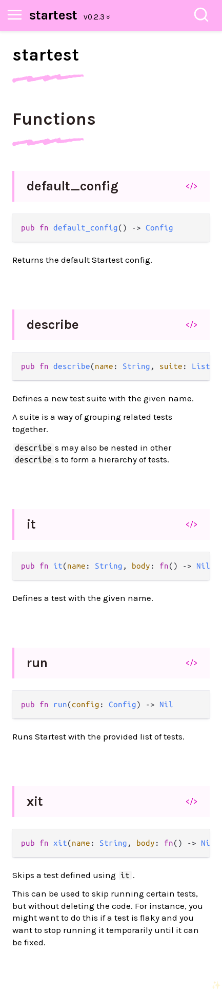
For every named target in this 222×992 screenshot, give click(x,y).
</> (191, 186)
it (31, 524)
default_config (72, 186)
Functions (54, 119)
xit (35, 801)
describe (53, 324)
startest (53, 15)
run (37, 662)
